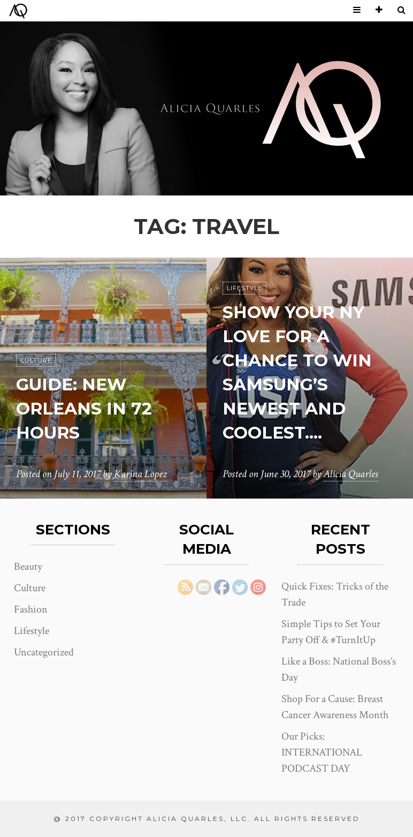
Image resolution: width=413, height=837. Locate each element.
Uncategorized (44, 652)
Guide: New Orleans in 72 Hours (85, 408)
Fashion (31, 609)
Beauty (28, 567)
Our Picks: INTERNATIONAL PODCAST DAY (321, 752)
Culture (36, 361)
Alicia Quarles (351, 474)
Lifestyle (244, 288)
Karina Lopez (140, 474)
